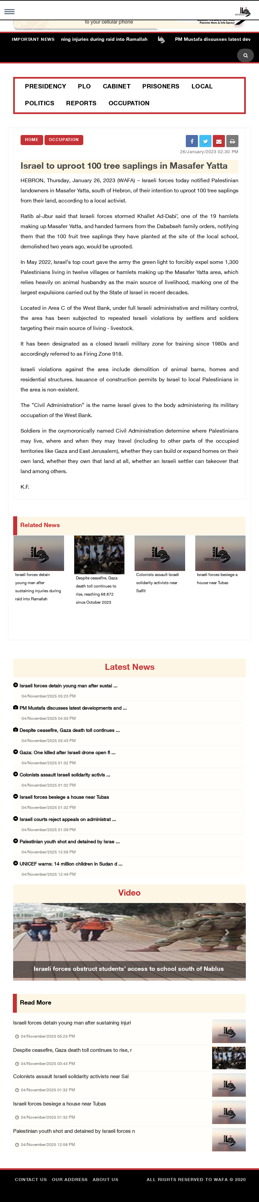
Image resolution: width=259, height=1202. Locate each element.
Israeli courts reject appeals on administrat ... (68, 820)
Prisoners (161, 87)
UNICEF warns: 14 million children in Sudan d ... (71, 864)
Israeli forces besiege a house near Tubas (217, 579)
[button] (30, 932)
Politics (39, 104)
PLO (84, 87)
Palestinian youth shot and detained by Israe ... (70, 842)
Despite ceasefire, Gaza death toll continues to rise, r (72, 1051)
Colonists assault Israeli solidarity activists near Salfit (157, 583)
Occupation (129, 104)
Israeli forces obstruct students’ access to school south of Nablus (129, 969)
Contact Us (31, 1180)
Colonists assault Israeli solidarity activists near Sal (70, 1077)
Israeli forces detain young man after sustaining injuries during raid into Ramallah (38, 587)
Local (202, 87)
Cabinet (117, 87)
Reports (81, 104)
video (129, 894)
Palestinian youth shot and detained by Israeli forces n (74, 1132)
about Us (105, 1180)
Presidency (45, 87)
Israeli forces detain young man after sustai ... (68, 686)
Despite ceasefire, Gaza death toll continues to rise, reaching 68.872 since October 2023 (96, 590)
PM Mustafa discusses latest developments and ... (73, 708)
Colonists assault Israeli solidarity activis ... (65, 775)
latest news (129, 668)
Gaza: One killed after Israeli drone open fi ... (67, 753)
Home (32, 140)
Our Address (70, 1180)
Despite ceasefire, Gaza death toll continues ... (70, 731)
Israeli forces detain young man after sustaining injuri (72, 1023)
